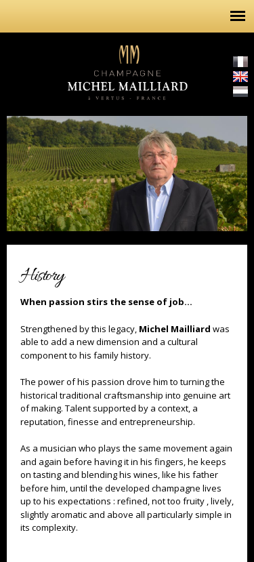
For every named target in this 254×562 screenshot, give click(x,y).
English (240, 76)
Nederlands (240, 91)
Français (240, 61)
